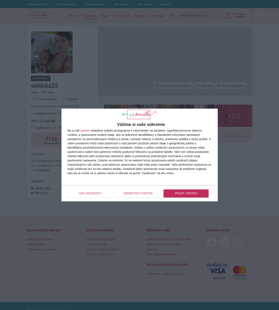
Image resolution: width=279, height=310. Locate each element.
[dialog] (139, 155)
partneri (85, 130)
